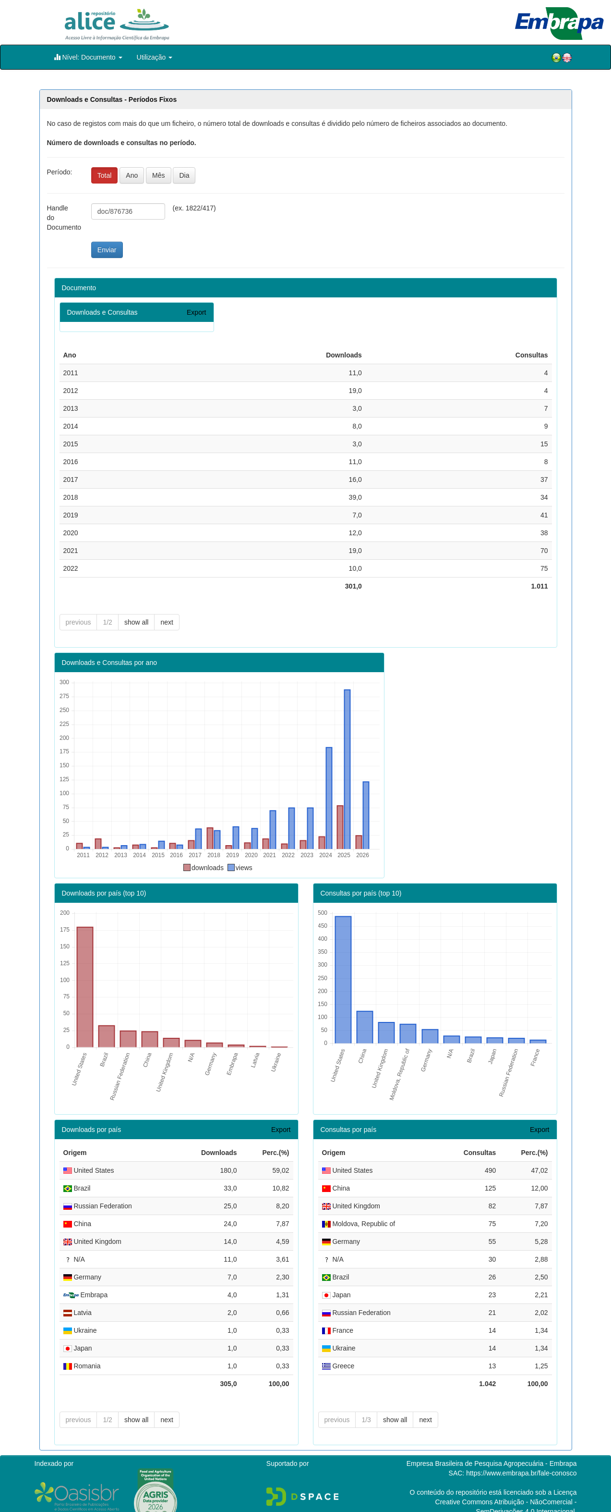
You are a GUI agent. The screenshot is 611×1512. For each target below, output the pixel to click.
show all (136, 622)
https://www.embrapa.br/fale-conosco (521, 1458)
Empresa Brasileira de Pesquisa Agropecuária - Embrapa (492, 1448)
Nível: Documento (88, 57)
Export (196, 312)
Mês (158, 175)
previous (78, 622)
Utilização (155, 57)
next (166, 622)
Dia (184, 175)
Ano (132, 175)
